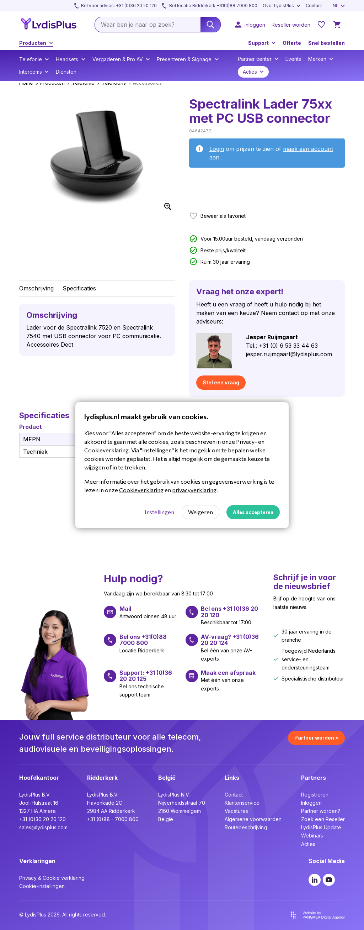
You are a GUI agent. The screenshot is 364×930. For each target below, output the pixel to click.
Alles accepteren (253, 512)
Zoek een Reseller (323, 819)
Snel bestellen (326, 43)
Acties (308, 844)
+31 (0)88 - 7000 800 (113, 819)
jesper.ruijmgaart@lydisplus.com (289, 354)
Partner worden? (320, 811)
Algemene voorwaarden (253, 819)
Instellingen (159, 512)
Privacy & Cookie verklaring (52, 878)
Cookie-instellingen (42, 886)
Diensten (66, 72)
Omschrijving (36, 288)
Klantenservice (242, 803)
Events (293, 59)
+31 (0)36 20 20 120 (42, 819)
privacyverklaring (194, 490)
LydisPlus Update (321, 827)
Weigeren (200, 512)
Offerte (292, 43)
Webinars (312, 835)
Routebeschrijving (246, 827)
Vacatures (236, 811)
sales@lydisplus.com (43, 827)
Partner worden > (316, 738)
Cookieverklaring (141, 490)
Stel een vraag (221, 382)
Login (216, 148)
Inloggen (311, 803)
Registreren (314, 795)
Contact (234, 795)
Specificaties (79, 288)
